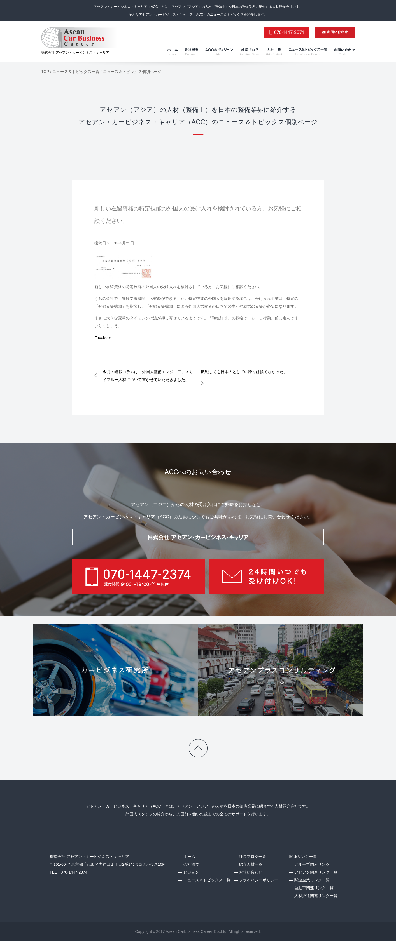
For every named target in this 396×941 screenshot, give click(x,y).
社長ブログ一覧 (252, 856)
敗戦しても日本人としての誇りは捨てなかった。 (244, 372)
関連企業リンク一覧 (312, 880)
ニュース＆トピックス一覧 (206, 880)
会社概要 (191, 864)
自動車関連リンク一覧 (314, 888)
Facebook (102, 337)
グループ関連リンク (312, 864)
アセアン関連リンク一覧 (315, 872)
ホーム (189, 856)
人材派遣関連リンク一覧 (315, 895)
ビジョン (191, 872)
